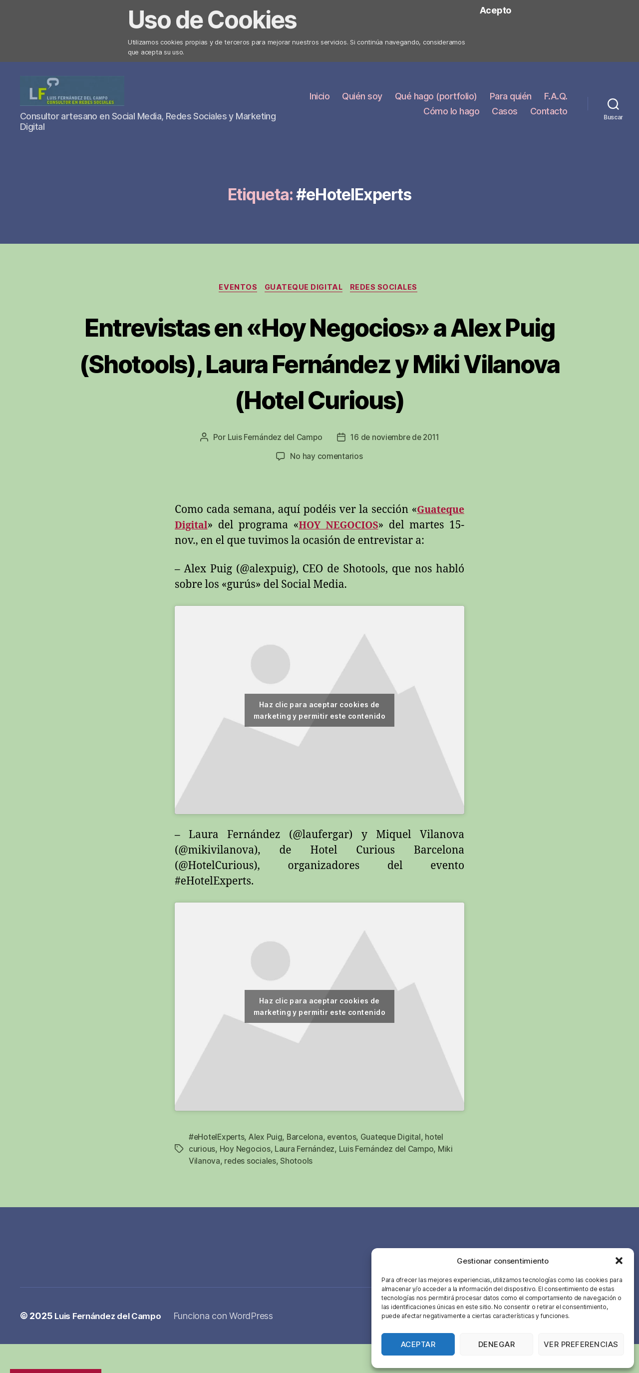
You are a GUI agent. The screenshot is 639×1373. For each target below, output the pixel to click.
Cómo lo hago (451, 112)
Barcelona (309, 1177)
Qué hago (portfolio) (472, 97)
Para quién (547, 97)
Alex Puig (269, 1177)
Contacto (549, 112)
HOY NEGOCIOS (340, 565)
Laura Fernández (305, 1189)
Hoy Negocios (245, 1189)
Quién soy (398, 97)
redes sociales (250, 1201)
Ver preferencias (581, 1344)
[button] (619, 1261)
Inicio (355, 97)
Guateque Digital (304, 290)
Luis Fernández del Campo (272, 478)
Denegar (496, 1344)
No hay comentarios (326, 497)
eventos (347, 1177)
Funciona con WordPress (231, 1356)
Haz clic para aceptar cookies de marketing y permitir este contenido (319, 751)
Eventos (235, 290)
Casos (505, 112)
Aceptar (418, 1344)
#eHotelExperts (218, 1177)
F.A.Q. (399, 112)
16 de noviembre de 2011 (396, 478)
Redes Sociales (388, 290)
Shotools (298, 1201)
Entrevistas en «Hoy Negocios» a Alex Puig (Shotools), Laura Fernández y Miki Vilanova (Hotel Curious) (319, 384)
